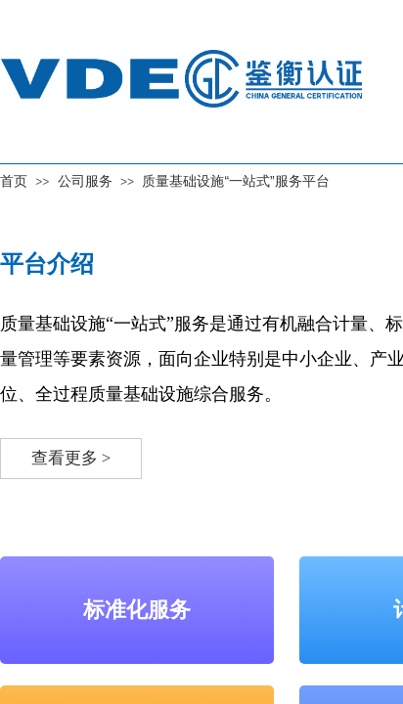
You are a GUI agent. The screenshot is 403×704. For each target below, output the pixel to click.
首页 (13, 181)
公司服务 (85, 181)
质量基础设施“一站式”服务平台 (235, 181)
